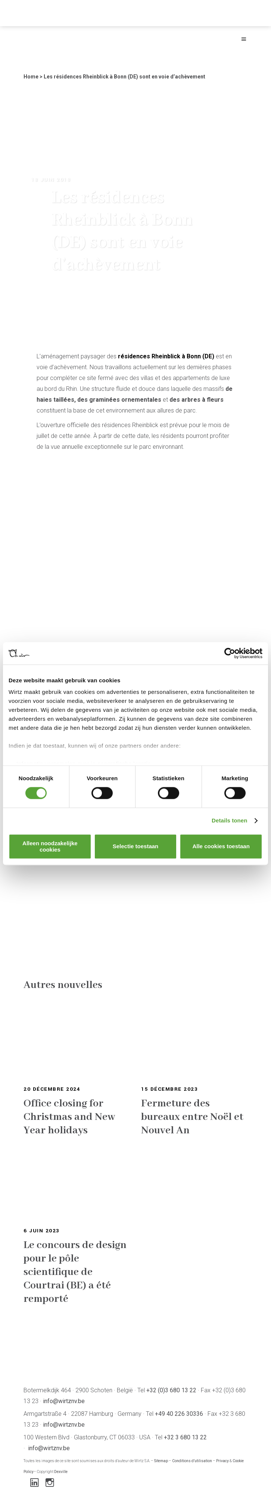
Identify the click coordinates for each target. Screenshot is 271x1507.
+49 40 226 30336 (179, 1413)
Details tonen (229, 821)
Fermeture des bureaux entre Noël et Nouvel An (192, 1117)
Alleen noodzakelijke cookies (50, 846)
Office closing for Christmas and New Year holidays (69, 1117)
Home (31, 77)
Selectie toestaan (136, 846)
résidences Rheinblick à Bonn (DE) (166, 356)
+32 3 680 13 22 (185, 1437)
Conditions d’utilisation (192, 1461)
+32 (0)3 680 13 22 (171, 1390)
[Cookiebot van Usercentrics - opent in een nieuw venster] (229, 653)
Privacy (222, 1461)
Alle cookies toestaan (220, 846)
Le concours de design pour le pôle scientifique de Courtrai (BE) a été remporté (75, 1272)
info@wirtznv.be (64, 1401)
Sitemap (161, 1461)
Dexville (61, 1472)
